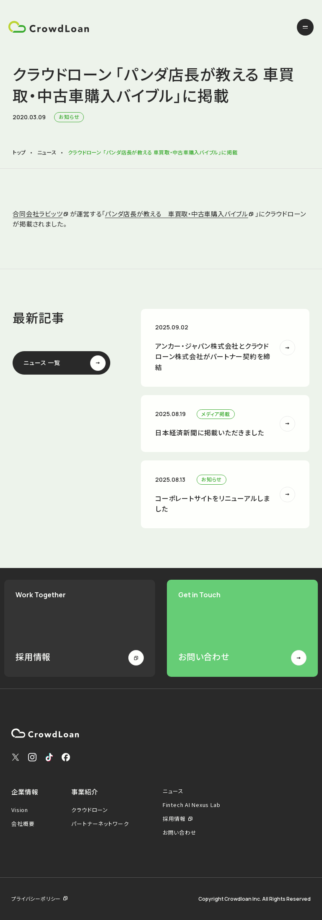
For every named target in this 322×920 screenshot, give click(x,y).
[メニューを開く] (305, 27)
